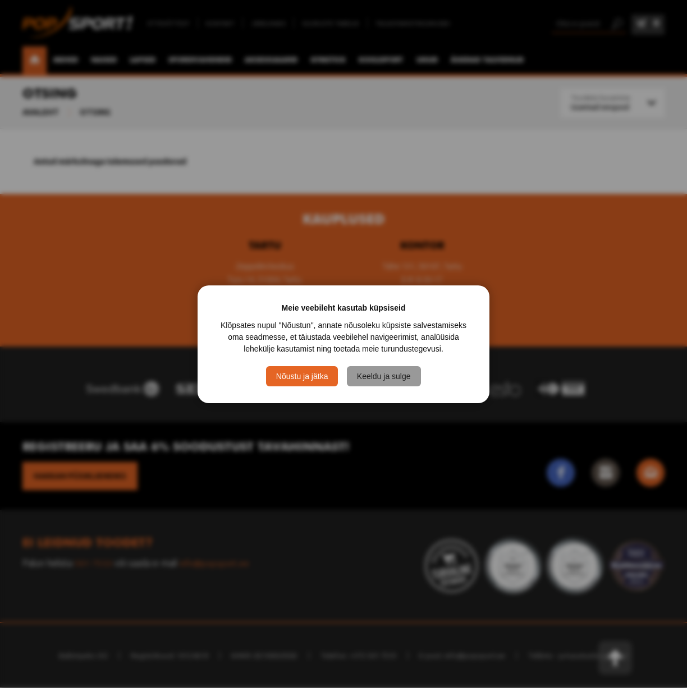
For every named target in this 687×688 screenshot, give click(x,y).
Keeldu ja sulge (384, 376)
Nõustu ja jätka (302, 376)
